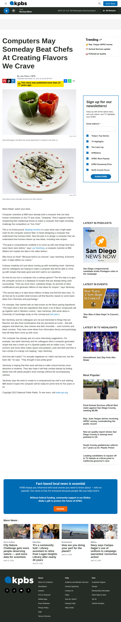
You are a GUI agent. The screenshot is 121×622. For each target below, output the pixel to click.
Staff (40, 612)
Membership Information (101, 591)
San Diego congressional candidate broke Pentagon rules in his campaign (100, 271)
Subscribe (101, 176)
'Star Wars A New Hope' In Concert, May (101, 315)
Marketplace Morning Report (84, 12)
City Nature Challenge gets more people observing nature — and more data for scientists (16, 551)
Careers (41, 591)
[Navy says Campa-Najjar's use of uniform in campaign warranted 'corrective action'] (104, 531)
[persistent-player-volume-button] (14, 12)
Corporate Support (98, 582)
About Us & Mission (45, 582)
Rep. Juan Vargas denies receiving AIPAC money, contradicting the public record (100, 421)
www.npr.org (62, 392)
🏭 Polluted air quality (96, 54)
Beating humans (33, 230)
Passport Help (70, 603)
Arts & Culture (9, 542)
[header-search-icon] (99, 3)
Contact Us (69, 591)
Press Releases (44, 603)
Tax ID (94, 599)
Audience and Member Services (76, 582)
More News (11, 520)
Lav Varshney (38, 248)
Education (37, 542)
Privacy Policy (43, 608)
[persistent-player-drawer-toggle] (109, 12)
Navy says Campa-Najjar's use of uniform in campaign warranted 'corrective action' (104, 551)
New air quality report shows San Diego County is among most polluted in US (100, 434)
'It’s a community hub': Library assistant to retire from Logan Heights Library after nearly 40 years (45, 552)
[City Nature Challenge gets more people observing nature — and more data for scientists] (17, 531)
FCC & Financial (44, 595)
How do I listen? (71, 599)
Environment (67, 542)
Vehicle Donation (98, 603)
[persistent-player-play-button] (6, 12)
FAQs (67, 595)
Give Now (110, 3)
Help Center (69, 608)
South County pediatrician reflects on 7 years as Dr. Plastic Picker (100, 446)
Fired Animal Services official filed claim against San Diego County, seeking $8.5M (100, 408)
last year (54, 314)
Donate (60, 508)
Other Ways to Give (99, 595)
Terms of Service (44, 616)
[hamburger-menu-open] (6, 3)
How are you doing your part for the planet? (73, 548)
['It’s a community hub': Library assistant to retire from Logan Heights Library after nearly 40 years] (46, 531)
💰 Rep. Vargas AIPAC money (99, 44)
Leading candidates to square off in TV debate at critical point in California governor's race (100, 458)
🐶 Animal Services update (98, 49)
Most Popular (92, 375)
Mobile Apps (42, 599)
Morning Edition (25, 13)
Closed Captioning (71, 586)
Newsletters (42, 586)
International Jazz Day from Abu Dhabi (99, 358)
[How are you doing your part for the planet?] (75, 531)
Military (94, 542)
